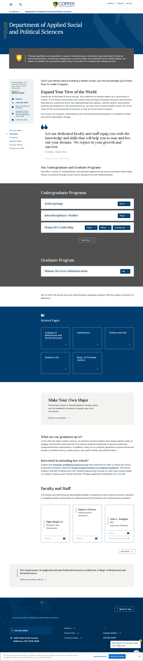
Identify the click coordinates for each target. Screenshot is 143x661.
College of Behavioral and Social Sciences (53, 335)
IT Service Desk (71, 638)
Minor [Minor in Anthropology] (122, 204)
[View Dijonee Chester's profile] (87, 523)
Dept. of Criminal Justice (86, 358)
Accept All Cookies (117, 656)
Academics (14, 12)
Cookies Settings (99, 656)
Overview (14, 134)
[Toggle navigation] (12, 4)
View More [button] (85, 240)
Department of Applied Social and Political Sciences (48, 12)
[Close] (139, 656)
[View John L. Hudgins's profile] (119, 523)
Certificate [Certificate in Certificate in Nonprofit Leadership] (120, 227)
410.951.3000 (21, 631)
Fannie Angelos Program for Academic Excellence (95, 468)
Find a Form (69, 633)
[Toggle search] (19, 4)
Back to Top (125, 609)
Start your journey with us (31, 579)
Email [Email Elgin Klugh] (48, 538)
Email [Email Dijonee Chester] (80, 538)
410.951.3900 (109, 638)
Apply (111, 3)
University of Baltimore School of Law (70, 465)
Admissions (83, 332)
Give (129, 3)
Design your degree (57, 418)
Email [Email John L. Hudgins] (112, 533)
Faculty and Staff (17, 148)
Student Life (52, 357)
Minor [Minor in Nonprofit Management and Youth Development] (103, 227)
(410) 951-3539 (22, 103)
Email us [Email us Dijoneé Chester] (19, 99)
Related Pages (16, 141)
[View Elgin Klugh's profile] (55, 523)
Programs (14, 138)
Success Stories (16, 145)
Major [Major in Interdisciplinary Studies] (122, 216)
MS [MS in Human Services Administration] (123, 271)
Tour (120, 3)
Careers (67, 628)
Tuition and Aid (117, 332)
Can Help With (117, 538)
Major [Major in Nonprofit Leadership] (89, 227)
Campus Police (110, 633)
